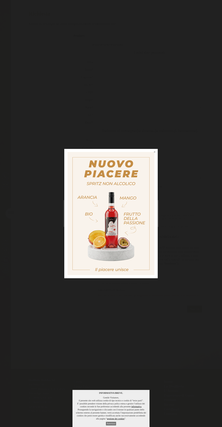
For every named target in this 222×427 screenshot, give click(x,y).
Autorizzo (111, 423)
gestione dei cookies (116, 419)
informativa (136, 406)
